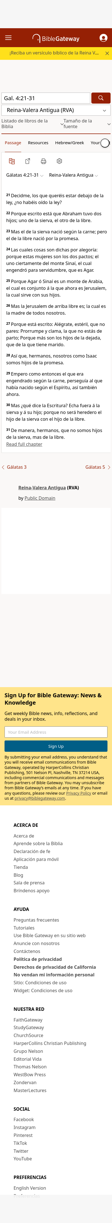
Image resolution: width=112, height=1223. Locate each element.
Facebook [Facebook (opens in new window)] (24, 1119)
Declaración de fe (32, 851)
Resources (38, 142)
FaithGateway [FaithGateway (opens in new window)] (28, 1020)
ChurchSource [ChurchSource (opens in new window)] (28, 1035)
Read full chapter (24, 444)
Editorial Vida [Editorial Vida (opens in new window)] (28, 1059)
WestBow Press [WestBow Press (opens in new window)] (30, 1074)
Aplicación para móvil (36, 859)
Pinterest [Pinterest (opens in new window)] (23, 1135)
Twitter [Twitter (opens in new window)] (21, 1151)
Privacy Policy (78, 793)
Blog (18, 875)
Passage (13, 142)
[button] (103, 38)
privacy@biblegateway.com (40, 798)
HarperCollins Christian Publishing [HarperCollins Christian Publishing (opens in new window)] (50, 1043)
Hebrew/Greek (69, 142)
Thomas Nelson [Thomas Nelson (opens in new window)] (30, 1067)
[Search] (101, 98)
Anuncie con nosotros (37, 943)
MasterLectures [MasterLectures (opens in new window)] (30, 1090)
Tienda (21, 867)
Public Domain (40, 498)
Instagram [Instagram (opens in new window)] (25, 1127)
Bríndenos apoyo (31, 890)
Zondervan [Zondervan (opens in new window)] (25, 1082)
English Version (30, 1188)
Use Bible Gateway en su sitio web (50, 935)
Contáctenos (27, 951)
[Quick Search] (45, 98)
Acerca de (24, 836)
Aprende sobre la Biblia (38, 843)
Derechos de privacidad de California (55, 967)
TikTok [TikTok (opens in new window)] (20, 1143)
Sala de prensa (29, 883)
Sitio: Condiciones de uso (40, 982)
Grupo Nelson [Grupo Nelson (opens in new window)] (28, 1051)
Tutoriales (24, 928)
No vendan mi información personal (54, 975)
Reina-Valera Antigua (42, 488)
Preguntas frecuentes (36, 920)
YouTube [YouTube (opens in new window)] (23, 1159)
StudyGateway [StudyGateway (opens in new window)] (29, 1027)
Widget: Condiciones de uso (43, 990)
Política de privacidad (38, 959)
